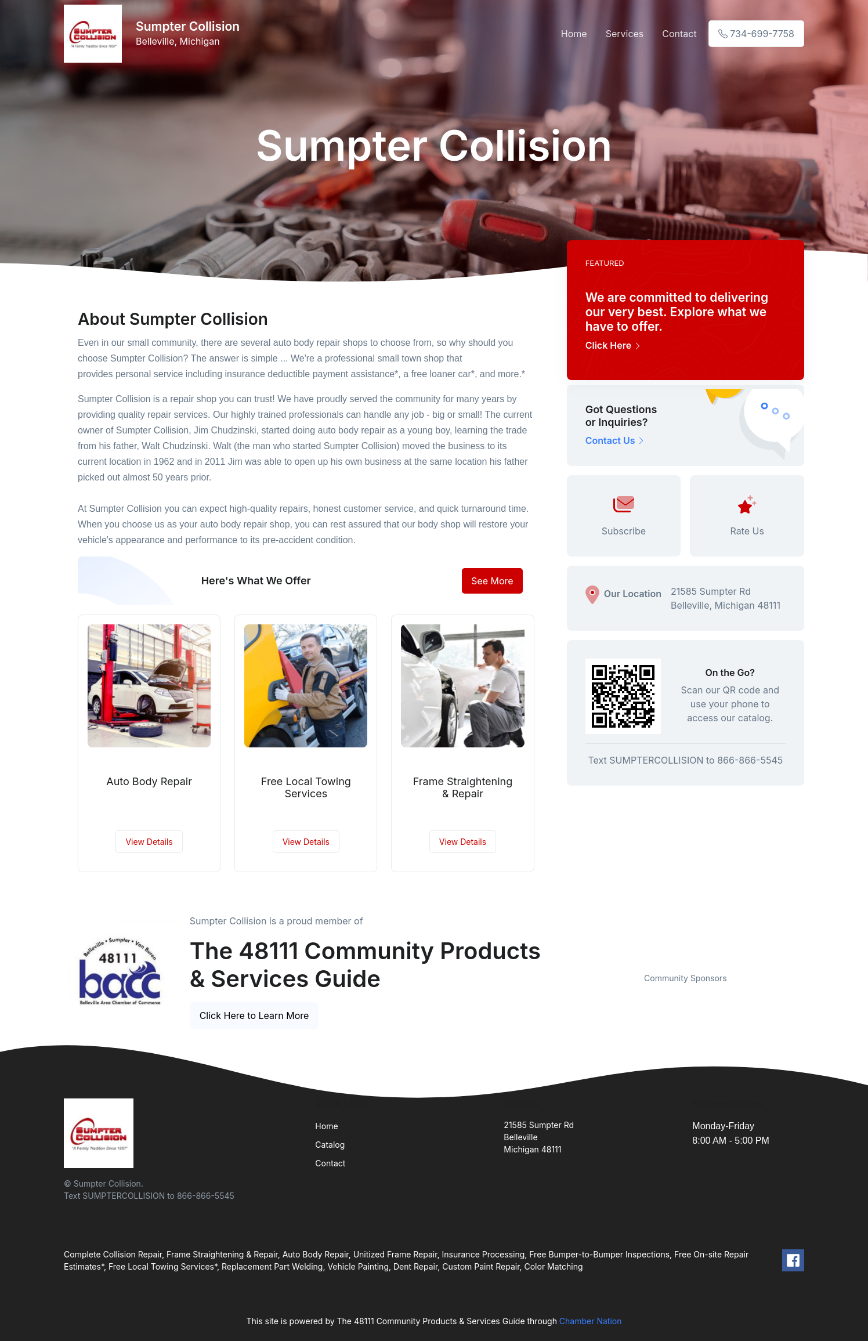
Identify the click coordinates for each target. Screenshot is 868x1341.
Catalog (330, 1145)
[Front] (95, 34)
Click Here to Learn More (254, 1015)
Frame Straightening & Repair (463, 787)
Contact (679, 33)
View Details (148, 842)
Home (574, 33)
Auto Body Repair (149, 781)
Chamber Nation (590, 1321)
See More (492, 581)
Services (625, 33)
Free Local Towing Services (306, 787)
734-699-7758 (756, 33)
